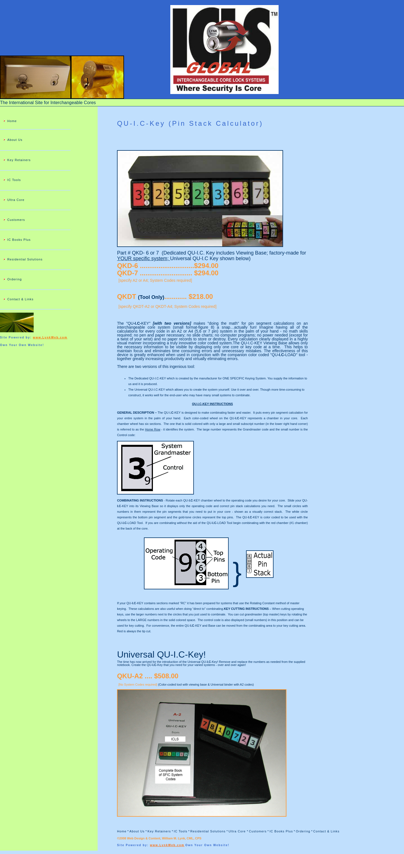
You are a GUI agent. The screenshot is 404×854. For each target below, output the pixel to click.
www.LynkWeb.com (50, 337)
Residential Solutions (25, 259)
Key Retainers (19, 160)
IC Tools (14, 180)
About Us (14, 139)
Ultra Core (15, 200)
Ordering (14, 279)
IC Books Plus (19, 239)
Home (12, 121)
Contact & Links (20, 299)
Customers (16, 219)
